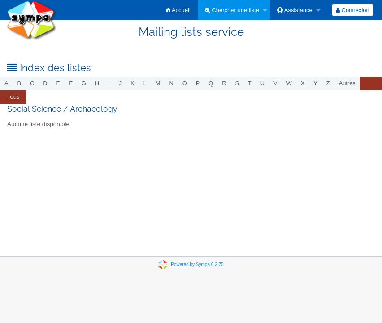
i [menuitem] (109, 83)
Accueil (178, 10)
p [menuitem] (198, 83)
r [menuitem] (224, 83)
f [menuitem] (71, 83)
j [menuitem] (120, 83)
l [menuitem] (145, 83)
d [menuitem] (45, 83)
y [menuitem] (315, 83)
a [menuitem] (6, 83)
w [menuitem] (289, 83)
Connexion (352, 10)
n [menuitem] (171, 83)
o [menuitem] (184, 83)
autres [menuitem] (347, 83)
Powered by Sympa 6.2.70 (197, 264)
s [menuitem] (237, 83)
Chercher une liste (232, 10)
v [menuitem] (275, 83)
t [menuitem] (250, 83)
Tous (13, 96)
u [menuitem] (262, 83)
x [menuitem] (303, 83)
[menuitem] (178, 10)
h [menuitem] (97, 83)
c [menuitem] (32, 83)
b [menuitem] (19, 83)
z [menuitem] (328, 83)
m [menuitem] (158, 83)
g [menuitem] (84, 83)
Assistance (295, 10)
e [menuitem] (58, 83)
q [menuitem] (210, 83)
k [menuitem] (132, 83)
